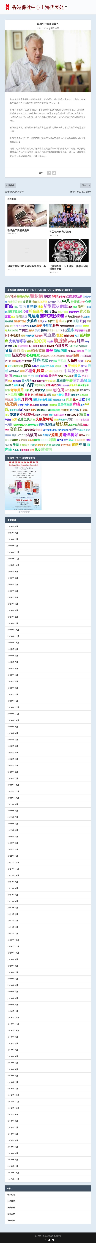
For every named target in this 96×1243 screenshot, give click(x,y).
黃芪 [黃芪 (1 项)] (66, 440)
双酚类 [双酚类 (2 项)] (75, 415)
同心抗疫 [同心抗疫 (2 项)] (74, 410)
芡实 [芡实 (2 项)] (69, 321)
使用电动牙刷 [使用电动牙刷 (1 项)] (43, 410)
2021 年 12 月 (13, 862)
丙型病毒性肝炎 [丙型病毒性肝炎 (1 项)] (67, 325)
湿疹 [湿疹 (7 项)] (70, 330)
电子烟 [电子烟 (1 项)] (32, 346)
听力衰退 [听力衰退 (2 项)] (70, 316)
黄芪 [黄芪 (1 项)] (75, 306)
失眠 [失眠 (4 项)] (70, 419)
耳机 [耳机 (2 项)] (26, 390)
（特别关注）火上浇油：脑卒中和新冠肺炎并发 (68, 267)
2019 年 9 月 (12, 1037)
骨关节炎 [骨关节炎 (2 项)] (27, 380)
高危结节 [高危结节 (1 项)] (9, 385)
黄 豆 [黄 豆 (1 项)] (32, 404)
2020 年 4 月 (12, 991)
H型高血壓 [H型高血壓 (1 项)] (55, 410)
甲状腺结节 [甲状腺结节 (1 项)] (50, 380)
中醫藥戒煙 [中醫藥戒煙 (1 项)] (30, 325)
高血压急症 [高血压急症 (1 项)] (59, 415)
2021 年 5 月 (12, 907)
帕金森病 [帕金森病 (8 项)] (36, 311)
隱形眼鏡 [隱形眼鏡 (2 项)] (50, 424)
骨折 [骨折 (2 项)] (14, 435)
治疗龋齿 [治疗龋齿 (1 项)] (48, 371)
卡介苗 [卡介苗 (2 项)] (39, 430)
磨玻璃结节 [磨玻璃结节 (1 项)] (74, 311)
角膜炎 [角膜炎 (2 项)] (79, 316)
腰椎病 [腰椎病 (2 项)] (80, 351)
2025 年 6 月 (12, 591)
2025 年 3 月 (12, 610)
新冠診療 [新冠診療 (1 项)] (44, 404)
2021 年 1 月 (12, 933)
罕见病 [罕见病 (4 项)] (62, 361)
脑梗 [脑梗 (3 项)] (39, 325)
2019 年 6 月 (12, 1056)
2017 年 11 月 (13, 1179)
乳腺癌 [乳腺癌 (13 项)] (33, 316)
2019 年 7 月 (12, 1050)
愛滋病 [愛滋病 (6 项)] (15, 414)
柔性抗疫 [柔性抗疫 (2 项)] (74, 390)
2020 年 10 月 (13, 953)
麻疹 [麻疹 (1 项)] (37, 404)
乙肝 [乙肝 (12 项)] (29, 370)
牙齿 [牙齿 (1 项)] (82, 301)
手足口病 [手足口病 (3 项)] (33, 376)
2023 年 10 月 (13, 720)
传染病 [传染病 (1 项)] (30, 440)
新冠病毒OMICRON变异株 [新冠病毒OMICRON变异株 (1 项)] (52, 355)
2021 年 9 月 (12, 881)
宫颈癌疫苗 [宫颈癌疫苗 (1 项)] (40, 445)
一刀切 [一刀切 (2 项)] (8, 424)
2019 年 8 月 (12, 1043)
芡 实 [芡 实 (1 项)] (44, 321)
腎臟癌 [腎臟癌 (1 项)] (27, 410)
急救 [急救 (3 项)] (80, 424)
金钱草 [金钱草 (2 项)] (8, 346)
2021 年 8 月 (12, 888)
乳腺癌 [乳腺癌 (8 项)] (38, 370)
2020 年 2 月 (12, 1004)
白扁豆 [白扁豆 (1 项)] (68, 415)
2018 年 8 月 (12, 1121)
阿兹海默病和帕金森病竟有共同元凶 (26, 266)
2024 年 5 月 (12, 675)
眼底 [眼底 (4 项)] (19, 316)
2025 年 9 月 (12, 571)
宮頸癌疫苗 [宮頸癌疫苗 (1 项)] (39, 385)
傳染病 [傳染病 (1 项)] (58, 366)
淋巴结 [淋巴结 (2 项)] (47, 311)
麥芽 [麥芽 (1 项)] (16, 385)
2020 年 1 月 (12, 1011)
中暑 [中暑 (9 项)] (82, 444)
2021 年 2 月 (12, 927)
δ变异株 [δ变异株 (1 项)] (44, 415)
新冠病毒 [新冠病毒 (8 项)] (19, 355)
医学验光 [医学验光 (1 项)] (52, 301)
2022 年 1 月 (12, 856)
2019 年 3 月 (12, 1075)
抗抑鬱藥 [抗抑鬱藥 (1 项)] (14, 440)
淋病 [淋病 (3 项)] (40, 307)
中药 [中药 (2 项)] (66, 376)
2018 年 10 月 (13, 1108)
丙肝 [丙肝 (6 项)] (69, 399)
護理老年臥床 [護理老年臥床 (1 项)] (53, 330)
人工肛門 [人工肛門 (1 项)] (21, 435)
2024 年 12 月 (13, 629)
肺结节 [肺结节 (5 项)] (53, 376)
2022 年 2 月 (12, 849)
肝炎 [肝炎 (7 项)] (55, 325)
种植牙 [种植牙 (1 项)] (30, 341)
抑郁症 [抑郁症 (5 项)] (47, 325)
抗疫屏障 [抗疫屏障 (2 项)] (42, 301)
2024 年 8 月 (12, 655)
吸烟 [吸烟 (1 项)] (20, 385)
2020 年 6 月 (12, 978)
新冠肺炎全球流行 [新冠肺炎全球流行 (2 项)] (42, 399)
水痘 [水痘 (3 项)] (82, 399)
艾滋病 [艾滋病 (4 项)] (80, 371)
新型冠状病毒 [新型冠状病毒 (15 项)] (55, 306)
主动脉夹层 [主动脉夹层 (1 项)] (82, 429)
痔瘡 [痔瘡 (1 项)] (25, 376)
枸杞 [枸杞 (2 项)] (26, 404)
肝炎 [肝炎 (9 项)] (49, 350)
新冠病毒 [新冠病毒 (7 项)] (60, 350)
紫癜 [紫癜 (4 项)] (8, 316)
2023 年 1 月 (12, 778)
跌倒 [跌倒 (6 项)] (83, 321)
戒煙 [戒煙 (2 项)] (48, 394)
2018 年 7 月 (12, 1127)
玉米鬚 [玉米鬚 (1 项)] (86, 316)
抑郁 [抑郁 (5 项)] (55, 296)
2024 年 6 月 (12, 668)
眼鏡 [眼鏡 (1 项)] (54, 394)
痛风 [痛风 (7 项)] (77, 375)
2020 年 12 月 (13, 940)
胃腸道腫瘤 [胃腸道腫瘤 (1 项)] (23, 346)
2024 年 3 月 (12, 688)
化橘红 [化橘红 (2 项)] (50, 346)
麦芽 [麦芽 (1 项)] (82, 404)
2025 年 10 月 (13, 565)
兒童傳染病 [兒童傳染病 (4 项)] (65, 404)
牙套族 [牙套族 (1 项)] (50, 341)
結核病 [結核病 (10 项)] (31, 434)
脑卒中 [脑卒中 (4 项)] (82, 307)
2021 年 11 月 (13, 869)
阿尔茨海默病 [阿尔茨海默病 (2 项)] (38, 394)
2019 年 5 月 (12, 1062)
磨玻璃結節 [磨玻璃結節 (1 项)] (33, 424)
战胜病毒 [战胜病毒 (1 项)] (83, 346)
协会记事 (11, 1220)
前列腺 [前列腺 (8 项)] (78, 380)
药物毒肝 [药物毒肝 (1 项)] (30, 335)
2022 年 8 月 (12, 810)
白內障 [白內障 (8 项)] (28, 384)
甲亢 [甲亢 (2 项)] (59, 301)
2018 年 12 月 (13, 1095)
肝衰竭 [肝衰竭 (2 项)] (83, 410)
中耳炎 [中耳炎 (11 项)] (69, 370)
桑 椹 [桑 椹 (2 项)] (27, 394)
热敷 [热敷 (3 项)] (37, 330)
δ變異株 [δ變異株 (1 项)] (78, 325)
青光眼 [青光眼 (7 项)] (85, 311)
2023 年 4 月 (12, 759)
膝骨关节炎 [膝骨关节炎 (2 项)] (23, 296)
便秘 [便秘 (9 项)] (59, 335)
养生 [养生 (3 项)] (54, 311)
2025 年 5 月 (12, 597)
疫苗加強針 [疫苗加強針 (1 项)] (69, 335)
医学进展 (55, 28)
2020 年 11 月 (13, 946)
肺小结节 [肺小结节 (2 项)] (35, 390)
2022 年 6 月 (12, 823)
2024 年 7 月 (12, 662)
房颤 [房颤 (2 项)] (7, 390)
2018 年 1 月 (12, 1166)
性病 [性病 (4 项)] (44, 330)
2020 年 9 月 (12, 959)
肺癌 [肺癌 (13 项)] (27, 365)
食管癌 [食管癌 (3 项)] (27, 301)
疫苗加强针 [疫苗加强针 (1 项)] (12, 330)
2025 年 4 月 (12, 604)
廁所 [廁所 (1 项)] (44, 346)
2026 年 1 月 (12, 545)
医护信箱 (11, 1207)
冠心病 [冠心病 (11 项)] (58, 389)
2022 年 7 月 (12, 817)
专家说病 (11, 1194)
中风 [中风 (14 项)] (66, 301)
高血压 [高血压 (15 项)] (16, 429)
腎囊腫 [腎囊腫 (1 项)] (49, 390)
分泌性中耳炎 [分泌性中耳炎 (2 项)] (47, 366)
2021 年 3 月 (12, 920)
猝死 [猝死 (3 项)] (37, 440)
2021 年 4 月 (12, 914)
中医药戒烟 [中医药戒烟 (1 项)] (17, 366)
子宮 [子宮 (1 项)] (82, 355)
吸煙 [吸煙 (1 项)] (40, 321)
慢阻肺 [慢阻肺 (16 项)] (56, 434)
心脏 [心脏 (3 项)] (25, 311)
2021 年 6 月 (12, 901)
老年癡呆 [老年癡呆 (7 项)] (17, 389)
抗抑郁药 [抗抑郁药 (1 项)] (65, 410)
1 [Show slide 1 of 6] (19, 512)
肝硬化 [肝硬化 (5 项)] (75, 301)
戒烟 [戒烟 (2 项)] (34, 301)
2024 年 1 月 (12, 701)
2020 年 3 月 (12, 998)
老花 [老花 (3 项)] (71, 440)
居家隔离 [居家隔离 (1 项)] (83, 394)
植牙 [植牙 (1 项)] (10, 380)
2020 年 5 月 (12, 985)
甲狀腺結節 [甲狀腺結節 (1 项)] (63, 385)
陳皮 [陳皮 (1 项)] (13, 316)
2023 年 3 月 (12, 765)
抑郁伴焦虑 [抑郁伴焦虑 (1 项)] (14, 371)
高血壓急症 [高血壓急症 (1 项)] (83, 385)
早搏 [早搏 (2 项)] (87, 399)
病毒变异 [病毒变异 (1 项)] (73, 385)
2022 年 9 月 (12, 804)
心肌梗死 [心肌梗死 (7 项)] (33, 355)
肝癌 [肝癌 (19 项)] (36, 360)
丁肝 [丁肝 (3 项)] (64, 366)
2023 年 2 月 (12, 772)
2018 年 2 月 (12, 1159)
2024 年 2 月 (12, 694)
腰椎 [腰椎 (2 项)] (88, 440)
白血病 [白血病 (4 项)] (43, 376)
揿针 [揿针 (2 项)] (60, 376)
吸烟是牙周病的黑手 (18, 230)
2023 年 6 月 (12, 746)
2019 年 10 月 (13, 1030)
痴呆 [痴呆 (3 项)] (42, 424)
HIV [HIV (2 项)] (7, 415)
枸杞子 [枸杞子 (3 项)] (72, 430)
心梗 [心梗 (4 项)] (88, 301)
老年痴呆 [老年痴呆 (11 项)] (70, 434)
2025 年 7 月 (12, 584)
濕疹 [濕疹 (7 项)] (20, 394)
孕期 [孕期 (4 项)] (16, 445)
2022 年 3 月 (12, 843)
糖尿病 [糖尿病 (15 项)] (11, 404)
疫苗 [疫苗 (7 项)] (87, 380)
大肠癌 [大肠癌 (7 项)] (72, 360)
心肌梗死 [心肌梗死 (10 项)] (27, 414)
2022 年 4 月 (12, 836)
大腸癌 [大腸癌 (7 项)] (32, 321)
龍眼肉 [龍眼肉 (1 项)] (38, 346)
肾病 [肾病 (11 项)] (8, 350)
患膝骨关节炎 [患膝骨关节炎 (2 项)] (14, 301)
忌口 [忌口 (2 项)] (15, 307)
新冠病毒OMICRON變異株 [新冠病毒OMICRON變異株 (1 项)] (55, 429)
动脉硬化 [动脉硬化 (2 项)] (58, 371)
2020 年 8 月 (12, 966)
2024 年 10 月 (13, 642)
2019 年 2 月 (12, 1082)
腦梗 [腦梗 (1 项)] (70, 306)
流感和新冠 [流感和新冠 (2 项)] (51, 385)
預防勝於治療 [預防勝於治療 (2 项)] (74, 296)
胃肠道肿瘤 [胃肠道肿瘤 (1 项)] (80, 440)
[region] (23, 487)
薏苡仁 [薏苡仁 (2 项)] (51, 321)
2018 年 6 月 (12, 1134)
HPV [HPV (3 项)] (34, 410)
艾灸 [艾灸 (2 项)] (42, 390)
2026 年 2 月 (12, 539)
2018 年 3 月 (12, 1153)
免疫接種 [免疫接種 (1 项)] (13, 410)
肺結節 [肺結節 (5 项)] (61, 380)
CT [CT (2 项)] (20, 330)
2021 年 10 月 (13, 875)
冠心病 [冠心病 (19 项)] (40, 340)
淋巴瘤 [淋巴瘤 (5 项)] (12, 394)
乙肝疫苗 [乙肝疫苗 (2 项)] (73, 346)
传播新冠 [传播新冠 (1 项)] (72, 351)
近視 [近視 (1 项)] (15, 346)
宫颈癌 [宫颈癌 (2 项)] (47, 296)
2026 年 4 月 (12, 526)
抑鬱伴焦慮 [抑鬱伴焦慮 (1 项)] (19, 325)
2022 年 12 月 (13, 785)
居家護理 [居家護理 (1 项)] (22, 440)
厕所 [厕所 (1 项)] (9, 366)
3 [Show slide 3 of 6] (23, 512)
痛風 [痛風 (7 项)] (75, 355)
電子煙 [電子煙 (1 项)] (60, 440)
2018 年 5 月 (12, 1140)
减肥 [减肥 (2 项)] (22, 371)
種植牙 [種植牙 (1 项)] (81, 361)
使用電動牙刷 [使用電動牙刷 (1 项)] (38, 380)
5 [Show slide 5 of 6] (27, 512)
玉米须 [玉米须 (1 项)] (63, 330)
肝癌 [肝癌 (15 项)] (9, 306)
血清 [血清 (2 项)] (14, 419)
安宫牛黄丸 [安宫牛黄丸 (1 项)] (63, 311)
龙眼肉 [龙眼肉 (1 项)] (31, 330)
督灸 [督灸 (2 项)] (7, 296)
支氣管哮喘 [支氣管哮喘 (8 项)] (17, 341)
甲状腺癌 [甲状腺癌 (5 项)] (74, 366)
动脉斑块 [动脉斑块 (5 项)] (23, 419)
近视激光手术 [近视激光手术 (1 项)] (59, 399)
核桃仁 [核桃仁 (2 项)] (20, 361)
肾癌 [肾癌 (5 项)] (13, 296)
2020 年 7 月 (12, 972)
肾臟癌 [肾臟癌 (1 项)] (27, 351)
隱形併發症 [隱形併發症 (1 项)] (80, 330)
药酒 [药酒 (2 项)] (37, 415)
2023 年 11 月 (13, 713)
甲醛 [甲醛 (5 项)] (69, 380)
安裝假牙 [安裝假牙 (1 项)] (72, 341)
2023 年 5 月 (12, 752)
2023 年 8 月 (12, 733)
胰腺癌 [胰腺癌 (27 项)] (60, 340)
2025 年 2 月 (12, 617)
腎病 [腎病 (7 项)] (22, 306)
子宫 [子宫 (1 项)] (50, 361)
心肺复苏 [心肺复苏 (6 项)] (61, 345)
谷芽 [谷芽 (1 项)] (40, 435)
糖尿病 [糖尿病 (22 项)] (36, 296)
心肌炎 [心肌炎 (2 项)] (35, 366)
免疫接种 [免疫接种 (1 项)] (44, 440)
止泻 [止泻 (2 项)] (32, 445)
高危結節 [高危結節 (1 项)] (9, 321)
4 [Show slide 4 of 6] (25, 512)
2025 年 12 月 (13, 552)
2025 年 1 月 (12, 623)
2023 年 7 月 (12, 739)
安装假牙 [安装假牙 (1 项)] (62, 419)
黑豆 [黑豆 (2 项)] (24, 316)
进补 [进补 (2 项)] (48, 445)
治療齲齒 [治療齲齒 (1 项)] (53, 404)
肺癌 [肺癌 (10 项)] (80, 340)
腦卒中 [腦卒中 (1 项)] (82, 435)
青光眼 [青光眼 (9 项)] (31, 306)
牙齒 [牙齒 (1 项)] (55, 361)
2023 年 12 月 (13, 707)
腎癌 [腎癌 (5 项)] (59, 321)
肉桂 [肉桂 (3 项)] (25, 330)
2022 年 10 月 (13, 798)
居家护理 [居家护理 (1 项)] (72, 424)
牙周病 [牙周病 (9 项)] (26, 399)
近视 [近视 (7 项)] (17, 399)
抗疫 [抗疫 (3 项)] (37, 449)
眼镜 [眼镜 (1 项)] (56, 419)
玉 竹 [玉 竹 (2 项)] (76, 399)
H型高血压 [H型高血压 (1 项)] (17, 376)
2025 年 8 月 (12, 578)
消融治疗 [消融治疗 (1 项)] (75, 394)
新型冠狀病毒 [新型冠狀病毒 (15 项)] (52, 316)
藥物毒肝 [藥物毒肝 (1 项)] (25, 449)
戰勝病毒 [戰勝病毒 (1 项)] (38, 335)
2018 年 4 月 (12, 1147)
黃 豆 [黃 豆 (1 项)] (77, 335)
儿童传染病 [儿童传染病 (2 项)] (28, 430)
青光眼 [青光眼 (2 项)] (28, 361)
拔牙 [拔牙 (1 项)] (12, 325)
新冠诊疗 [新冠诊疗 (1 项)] (17, 380)
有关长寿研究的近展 (60, 231)
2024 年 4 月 (12, 681)
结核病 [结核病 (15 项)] (62, 424)
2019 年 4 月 (12, 1069)
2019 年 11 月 (13, 1024)
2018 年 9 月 (12, 1114)
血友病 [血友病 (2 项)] (46, 435)
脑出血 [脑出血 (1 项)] (69, 355)
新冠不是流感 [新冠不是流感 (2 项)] (14, 311)
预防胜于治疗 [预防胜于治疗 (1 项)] (20, 321)
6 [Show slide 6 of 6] (29, 512)
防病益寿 (11, 1214)
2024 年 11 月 (13, 636)
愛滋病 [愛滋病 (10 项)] (46, 449)
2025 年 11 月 (13, 558)
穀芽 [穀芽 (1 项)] (64, 321)
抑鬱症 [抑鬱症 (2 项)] (60, 394)
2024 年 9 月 (12, 649)
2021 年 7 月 (12, 894)
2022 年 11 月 (13, 791)
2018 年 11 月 (13, 1101)
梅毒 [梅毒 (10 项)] (83, 414)
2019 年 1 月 (12, 1088)
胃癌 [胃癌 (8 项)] (75, 444)
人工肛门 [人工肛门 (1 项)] (16, 449)
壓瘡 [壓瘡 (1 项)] (71, 376)
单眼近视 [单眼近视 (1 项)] (84, 419)
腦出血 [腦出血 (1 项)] (84, 366)
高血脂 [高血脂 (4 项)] (9, 399)
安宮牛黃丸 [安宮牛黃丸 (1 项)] (66, 445)
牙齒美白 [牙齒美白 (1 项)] (62, 296)
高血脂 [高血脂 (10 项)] (18, 350)
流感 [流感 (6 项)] (44, 360)
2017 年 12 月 (13, 1172)
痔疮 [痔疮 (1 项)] (87, 341)
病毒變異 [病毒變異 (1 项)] (56, 445)
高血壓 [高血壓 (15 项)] (49, 335)
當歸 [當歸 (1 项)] (23, 335)
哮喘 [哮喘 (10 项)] (76, 404)
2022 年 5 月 (12, 830)
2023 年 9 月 (12, 726)
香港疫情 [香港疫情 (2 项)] (15, 335)
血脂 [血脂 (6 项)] (76, 321)
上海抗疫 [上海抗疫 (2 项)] (24, 445)
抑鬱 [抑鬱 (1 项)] (14, 361)
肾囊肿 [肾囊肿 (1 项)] (21, 404)
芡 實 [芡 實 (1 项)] (32, 419)
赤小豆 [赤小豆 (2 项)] (8, 445)
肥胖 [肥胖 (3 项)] (67, 394)
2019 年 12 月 (13, 1017)
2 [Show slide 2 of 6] (21, 512)
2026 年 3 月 (12, 532)
